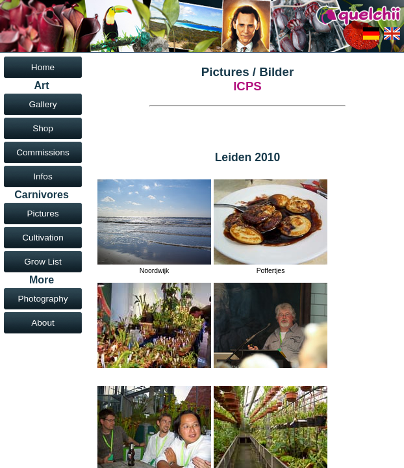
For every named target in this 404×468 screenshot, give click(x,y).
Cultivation (42, 237)
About (43, 323)
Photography (43, 299)
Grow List (42, 261)
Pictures (42, 213)
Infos (42, 176)
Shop (42, 128)
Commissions (42, 152)
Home (43, 67)
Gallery (43, 104)
